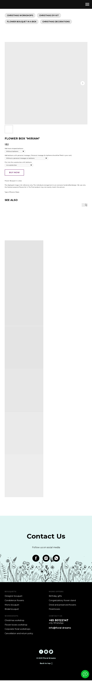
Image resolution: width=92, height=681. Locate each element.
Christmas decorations (56, 22)
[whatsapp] (56, 558)
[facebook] (35, 558)
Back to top (46, 664)
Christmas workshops (20, 15)
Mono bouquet (12, 605)
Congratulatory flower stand (62, 601)
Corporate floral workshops (17, 629)
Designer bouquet (13, 596)
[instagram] (46, 558)
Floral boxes (54, 610)
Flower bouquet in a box (22, 22)
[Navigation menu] (87, 4)
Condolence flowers (14, 601)
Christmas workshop (14, 621)
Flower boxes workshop (16, 625)
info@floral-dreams (60, 628)
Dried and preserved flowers (62, 605)
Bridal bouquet (12, 610)
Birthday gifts (55, 596)
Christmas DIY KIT (50, 15)
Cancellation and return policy (19, 634)
